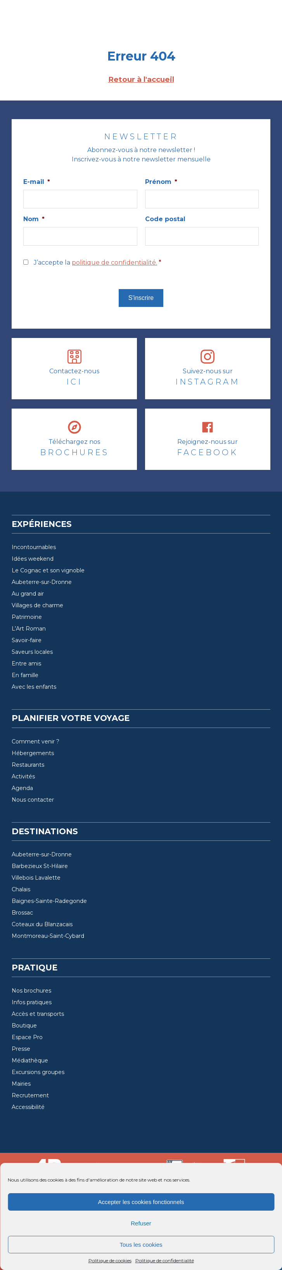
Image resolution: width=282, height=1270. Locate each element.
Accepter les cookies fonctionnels (141, 1202)
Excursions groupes (38, 1072)
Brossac (22, 912)
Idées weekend (33, 558)
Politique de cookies (109, 1260)
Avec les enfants (34, 686)
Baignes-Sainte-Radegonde (49, 900)
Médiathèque (30, 1060)
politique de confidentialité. (114, 262)
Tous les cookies (140, 1244)
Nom (34, 219)
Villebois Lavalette (36, 877)
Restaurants (28, 764)
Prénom (161, 181)
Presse (21, 1048)
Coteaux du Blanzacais (42, 924)
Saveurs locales (32, 651)
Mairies (21, 1083)
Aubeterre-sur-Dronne (42, 582)
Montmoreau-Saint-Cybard (48, 935)
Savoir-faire (27, 640)
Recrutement (30, 1095)
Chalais (21, 889)
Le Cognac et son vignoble (48, 570)
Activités (23, 776)
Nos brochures (31, 990)
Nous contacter (33, 799)
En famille (25, 675)
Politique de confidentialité (164, 1260)
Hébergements (33, 753)
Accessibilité (28, 1107)
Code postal (165, 219)
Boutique (24, 1025)
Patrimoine (27, 616)
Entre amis (26, 663)
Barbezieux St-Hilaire (40, 866)
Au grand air (28, 593)
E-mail (36, 181)
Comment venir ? (35, 741)
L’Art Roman (29, 628)
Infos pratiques (32, 1002)
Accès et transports (38, 1013)
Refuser (141, 1223)
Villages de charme (37, 605)
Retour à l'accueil (141, 79)
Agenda (22, 788)
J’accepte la (97, 262)
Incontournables (34, 547)
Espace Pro (27, 1037)
